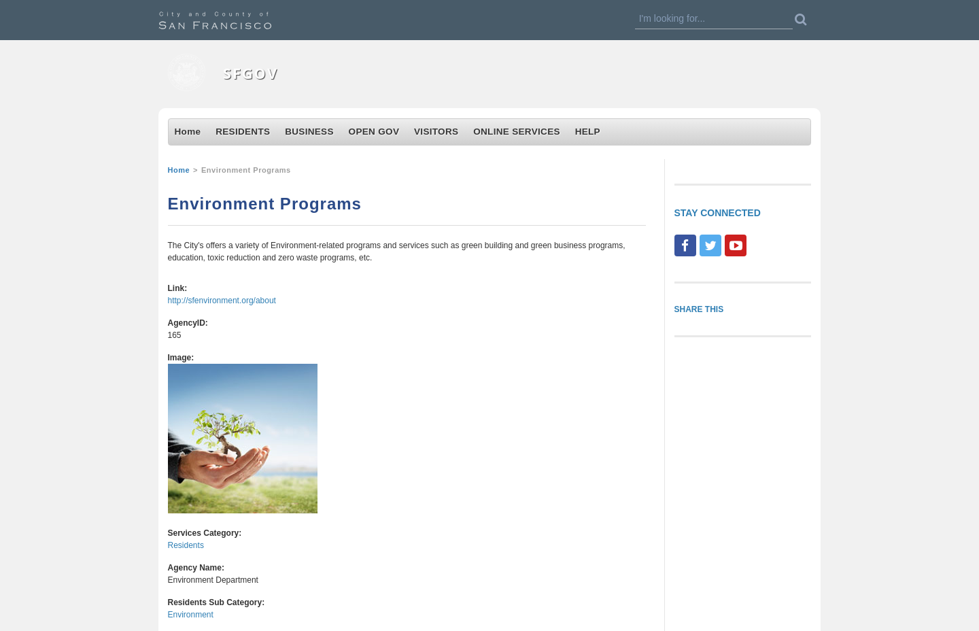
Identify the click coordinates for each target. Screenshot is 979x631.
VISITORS (436, 131)
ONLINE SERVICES (516, 131)
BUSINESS (309, 131)
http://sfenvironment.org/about (222, 300)
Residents (186, 545)
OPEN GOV (374, 131)
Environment (190, 614)
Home (188, 131)
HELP (587, 131)
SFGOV (250, 73)
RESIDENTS (243, 131)
